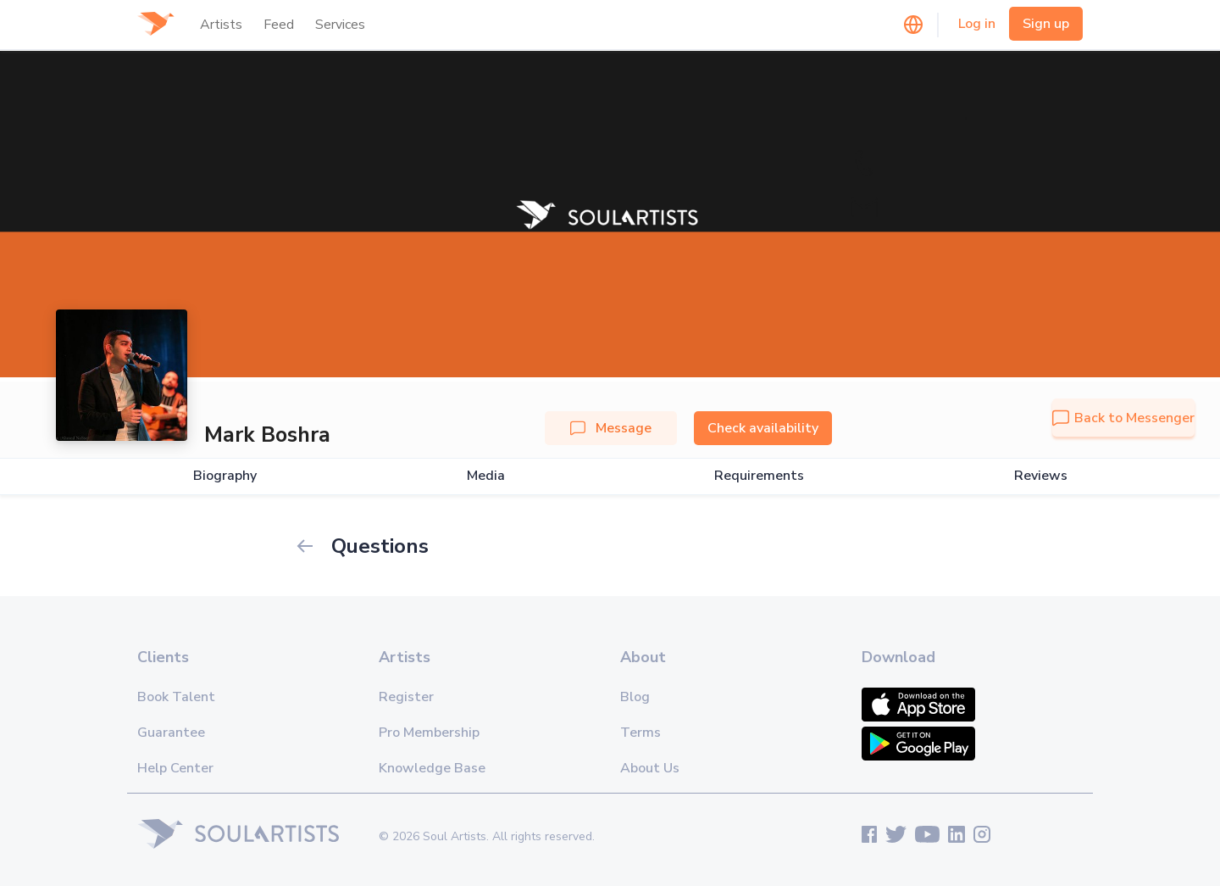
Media (486, 476)
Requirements (759, 476)
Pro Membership (429, 732)
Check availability (762, 428)
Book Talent (176, 696)
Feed (278, 24)
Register (406, 696)
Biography (225, 476)
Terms (640, 732)
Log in (976, 23)
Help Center (175, 768)
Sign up (1046, 23)
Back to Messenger (1123, 418)
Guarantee (171, 732)
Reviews (1041, 476)
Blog (635, 696)
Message (611, 428)
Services (340, 24)
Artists (221, 24)
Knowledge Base (432, 768)
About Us (649, 768)
